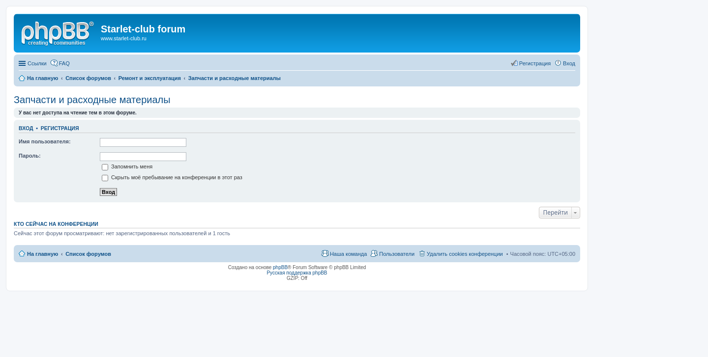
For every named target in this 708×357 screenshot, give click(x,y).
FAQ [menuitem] (64, 63)
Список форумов (88, 254)
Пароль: (30, 156)
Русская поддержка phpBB (296, 272)
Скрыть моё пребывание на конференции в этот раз (172, 177)
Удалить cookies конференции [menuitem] (465, 254)
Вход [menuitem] (569, 63)
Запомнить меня (127, 166)
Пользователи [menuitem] (396, 254)
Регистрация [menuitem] (535, 63)
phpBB (280, 267)
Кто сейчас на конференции (56, 224)
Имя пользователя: (45, 141)
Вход (26, 128)
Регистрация (60, 128)
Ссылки (37, 63)
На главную (42, 254)
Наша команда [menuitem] (348, 254)
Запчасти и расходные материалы (92, 99)
